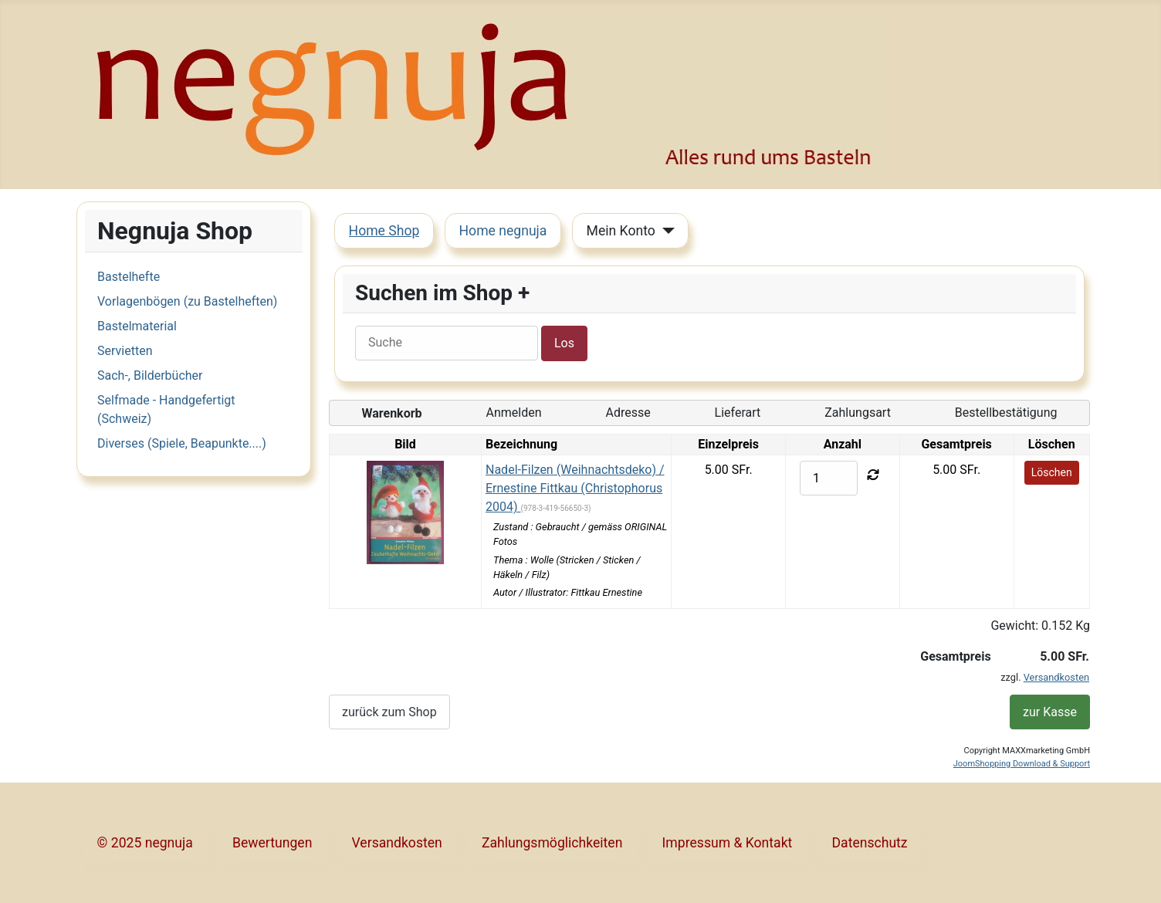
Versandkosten (1056, 677)
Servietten (124, 350)
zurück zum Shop (389, 712)
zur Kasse (1050, 712)
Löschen (1051, 472)
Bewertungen (272, 843)
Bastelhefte (128, 276)
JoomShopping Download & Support (1021, 764)
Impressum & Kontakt (727, 843)
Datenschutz (870, 843)
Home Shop (384, 230)
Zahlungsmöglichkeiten (552, 843)
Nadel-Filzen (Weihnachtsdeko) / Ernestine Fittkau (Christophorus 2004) (575, 488)
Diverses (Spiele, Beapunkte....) (181, 443)
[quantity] (829, 478)
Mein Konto (621, 230)
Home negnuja (503, 230)
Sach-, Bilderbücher (150, 375)
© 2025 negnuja (145, 843)
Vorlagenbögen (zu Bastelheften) (187, 301)
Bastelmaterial (137, 326)
